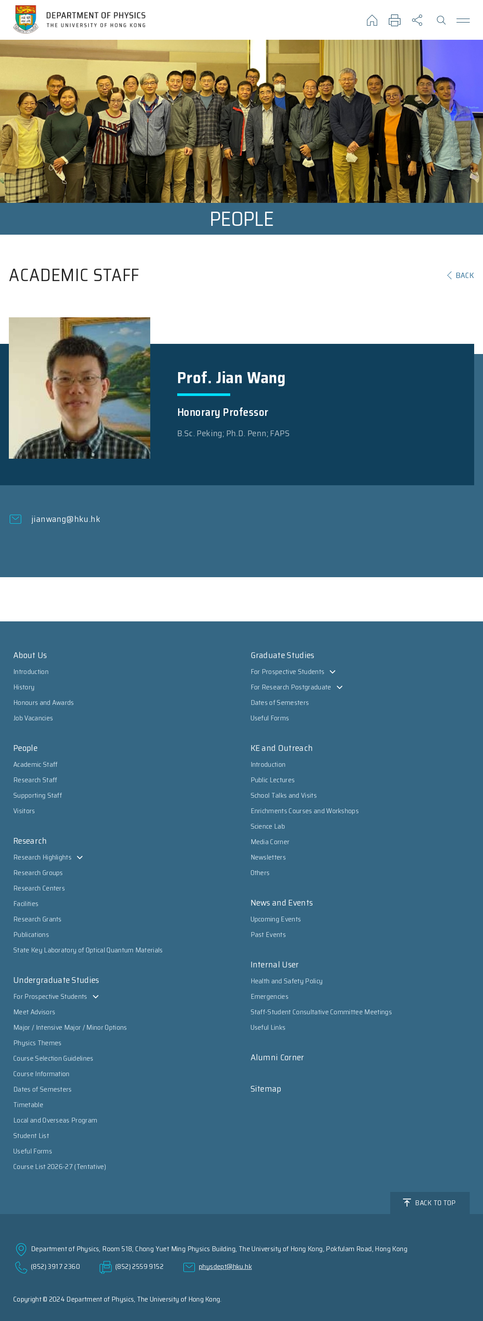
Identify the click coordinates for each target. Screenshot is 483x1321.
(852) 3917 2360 (55, 1266)
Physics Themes (37, 1042)
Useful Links (268, 1027)
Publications (31, 934)
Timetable (28, 1104)
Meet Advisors (34, 1011)
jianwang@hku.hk (65, 519)
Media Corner (270, 841)
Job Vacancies (33, 717)
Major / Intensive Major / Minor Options (70, 1027)
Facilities (25, 903)
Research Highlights (42, 857)
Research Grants (37, 919)
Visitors (24, 810)
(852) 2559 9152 (139, 1266)
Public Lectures (273, 779)
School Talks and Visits (284, 795)
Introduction (31, 671)
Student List (31, 1135)
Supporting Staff (37, 795)
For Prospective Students (50, 996)
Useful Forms (32, 1151)
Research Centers (39, 888)
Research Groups (38, 872)
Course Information (41, 1073)
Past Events (268, 934)
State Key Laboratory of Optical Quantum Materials (88, 950)
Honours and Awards (43, 702)
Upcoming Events (276, 919)
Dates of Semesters (42, 1089)
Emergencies (270, 996)
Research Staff (35, 779)
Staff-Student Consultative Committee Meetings (321, 1011)
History (23, 687)
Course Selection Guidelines (53, 1058)
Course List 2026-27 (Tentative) (59, 1166)
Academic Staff (35, 764)
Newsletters (268, 857)
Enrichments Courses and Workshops (305, 810)
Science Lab (268, 826)
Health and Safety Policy (287, 980)
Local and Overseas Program (55, 1120)
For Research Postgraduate (291, 687)
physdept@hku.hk (225, 1266)
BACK (465, 275)
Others (260, 872)
